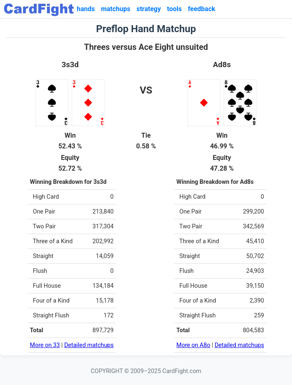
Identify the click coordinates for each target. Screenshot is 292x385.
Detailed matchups (89, 345)
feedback (201, 9)
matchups (115, 9)
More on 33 (45, 345)
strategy (148, 9)
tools (174, 9)
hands (86, 9)
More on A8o (193, 345)
